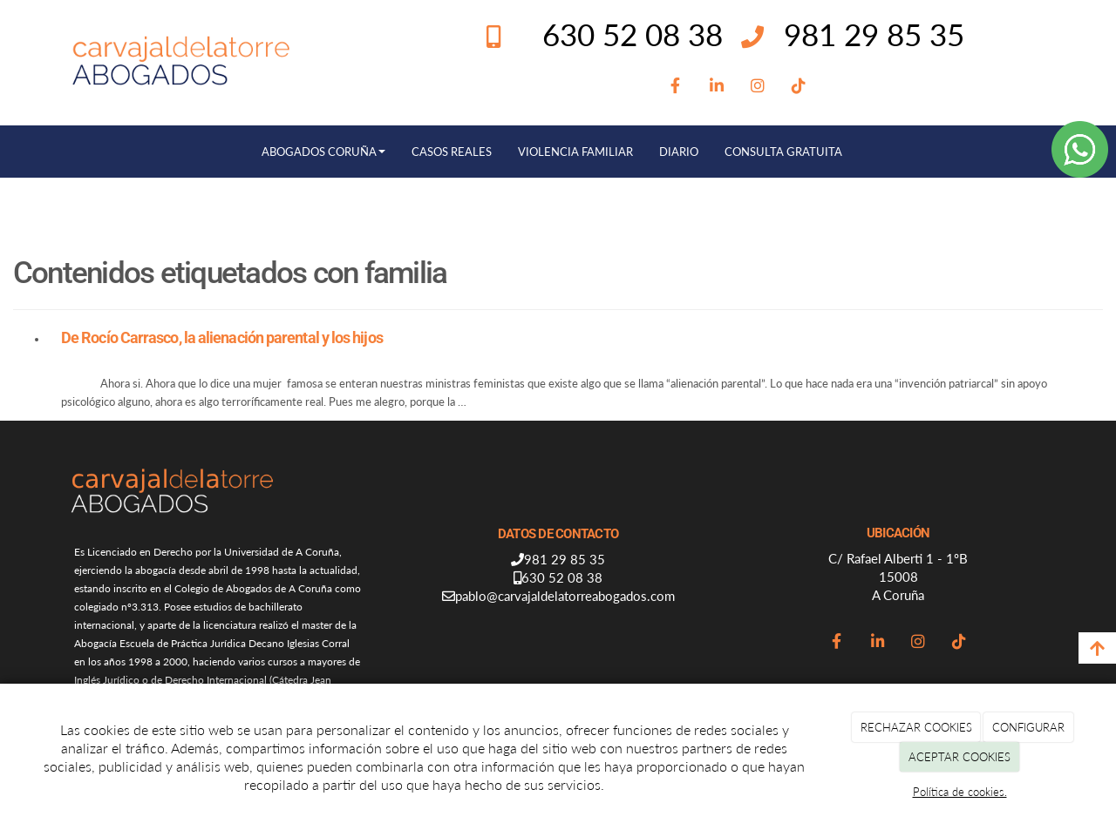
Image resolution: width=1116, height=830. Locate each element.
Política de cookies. (960, 792)
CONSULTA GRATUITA (783, 152)
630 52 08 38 (561, 577)
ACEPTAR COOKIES (959, 757)
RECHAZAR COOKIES (916, 727)
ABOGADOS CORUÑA (323, 152)
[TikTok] (799, 86)
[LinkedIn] (716, 86)
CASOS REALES (452, 152)
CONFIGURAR (1028, 727)
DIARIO (678, 152)
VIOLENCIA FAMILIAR (575, 152)
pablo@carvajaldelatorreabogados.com (565, 596)
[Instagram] (757, 86)
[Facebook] (675, 86)
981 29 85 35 (874, 34)
